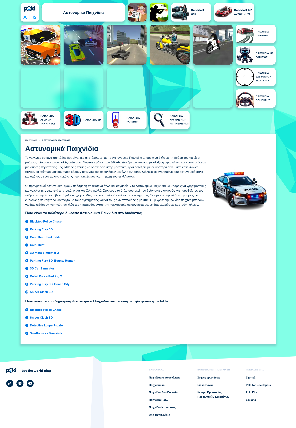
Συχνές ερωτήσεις (208, 377)
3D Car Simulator (42, 268)
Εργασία (251, 400)
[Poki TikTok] (9, 383)
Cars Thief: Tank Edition (46, 237)
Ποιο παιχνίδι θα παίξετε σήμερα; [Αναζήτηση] (34, 17)
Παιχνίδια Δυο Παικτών (163, 392)
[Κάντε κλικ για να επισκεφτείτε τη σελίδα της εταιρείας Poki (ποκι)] (28, 370)
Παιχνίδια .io (157, 385)
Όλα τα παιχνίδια (159, 415)
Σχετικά (250, 377)
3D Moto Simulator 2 (44, 252)
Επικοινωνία (205, 385)
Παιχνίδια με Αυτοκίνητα (164, 377)
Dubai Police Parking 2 (46, 276)
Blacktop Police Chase (46, 221)
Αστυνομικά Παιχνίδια (56, 140)
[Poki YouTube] (30, 383)
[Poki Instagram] (19, 383)
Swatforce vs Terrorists (46, 333)
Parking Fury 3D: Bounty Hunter (52, 260)
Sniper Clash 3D (41, 292)
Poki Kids (252, 392)
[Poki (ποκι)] (30, 9)
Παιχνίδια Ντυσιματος (162, 407)
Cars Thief (37, 245)
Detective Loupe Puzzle (46, 325)
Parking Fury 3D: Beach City (49, 284)
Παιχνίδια (31, 140)
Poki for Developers (258, 385)
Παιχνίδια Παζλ (158, 400)
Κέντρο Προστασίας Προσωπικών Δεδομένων (213, 394)
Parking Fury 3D (41, 229)
